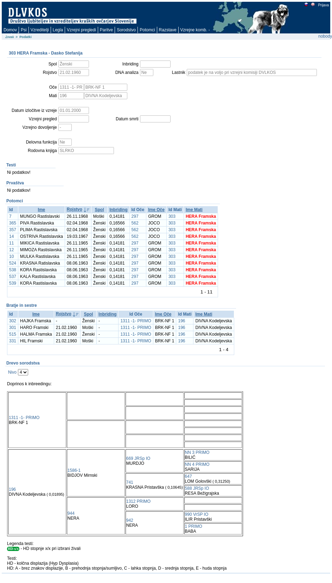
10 (11, 256)
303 (171, 216)
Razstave (168, 29)
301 (12, 327)
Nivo (12, 372)
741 (129, 482)
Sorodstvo (126, 29)
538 (12, 269)
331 (12, 340)
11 (11, 243)
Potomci (147, 29)
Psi (24, 29)
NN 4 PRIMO (197, 464)
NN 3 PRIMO (197, 452)
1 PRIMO (193, 526)
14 (11, 236)
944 (71, 513)
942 (129, 520)
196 (181, 320)
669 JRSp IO (138, 458)
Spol (99, 209)
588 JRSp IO (197, 488)
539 (12, 283)
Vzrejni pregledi (81, 29)
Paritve (106, 29)
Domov (10, 29)
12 (11, 249)
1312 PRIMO (138, 501)
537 (12, 276)
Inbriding (118, 209)
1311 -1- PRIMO (135, 320)
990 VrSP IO (197, 514)
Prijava (323, 5)
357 (12, 229)
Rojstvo (74, 209)
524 (12, 263)
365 (12, 223)
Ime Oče (156, 209)
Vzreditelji (40, 29)
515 (12, 334)
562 (135, 223)
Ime (41, 209)
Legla (58, 29)
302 (12, 320)
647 (188, 476)
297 (135, 216)
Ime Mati (194, 209)
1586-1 (74, 470)
